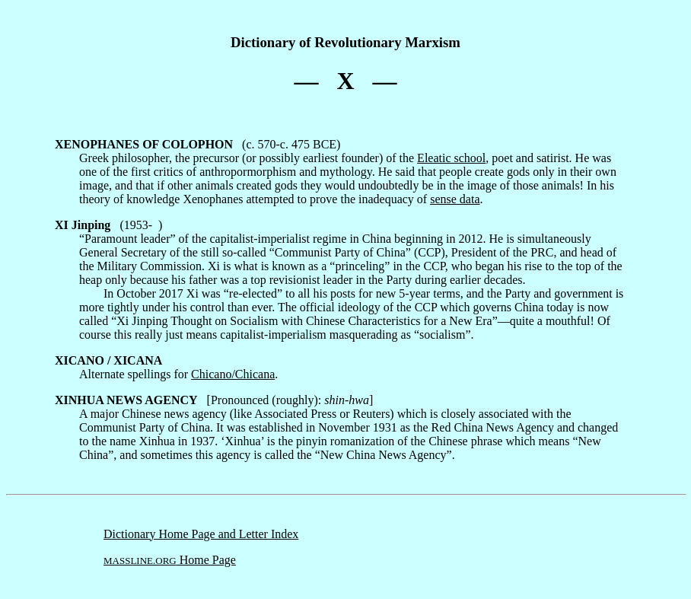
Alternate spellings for (123, 367)
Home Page (169, 559)
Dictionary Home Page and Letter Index (200, 533)
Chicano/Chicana (233, 374)
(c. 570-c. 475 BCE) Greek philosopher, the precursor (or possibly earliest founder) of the (236, 151)
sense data (454, 199)
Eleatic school (451, 157)
